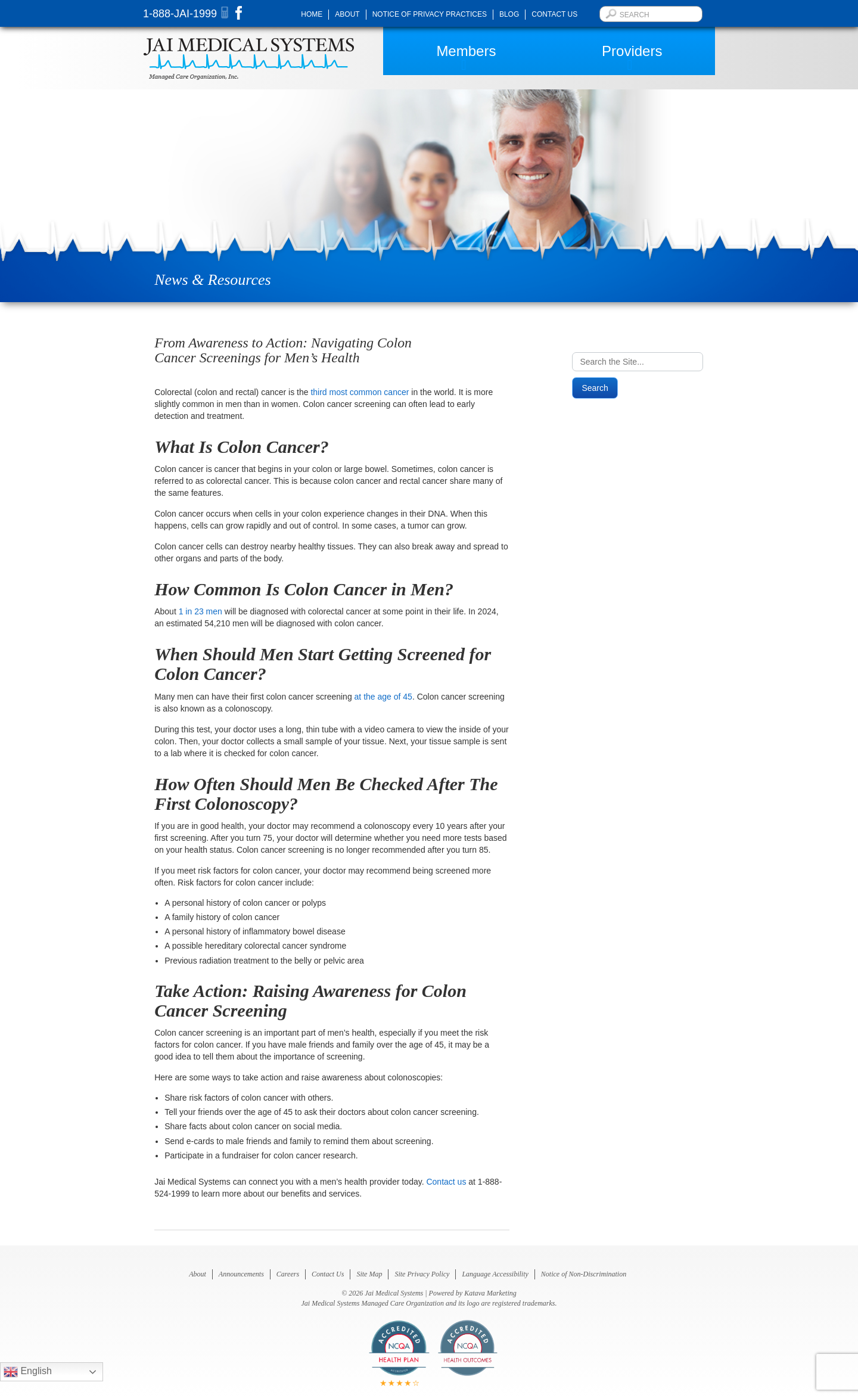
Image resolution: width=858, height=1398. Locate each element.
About (347, 14)
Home (311, 14)
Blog (509, 14)
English (28, 1372)
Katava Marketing (490, 1293)
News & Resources (212, 279)
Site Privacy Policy (421, 1274)
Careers (287, 1274)
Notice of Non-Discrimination (583, 1274)
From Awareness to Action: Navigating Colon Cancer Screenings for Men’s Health (283, 350)
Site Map (369, 1274)
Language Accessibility (495, 1274)
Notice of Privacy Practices (429, 14)
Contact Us (554, 14)
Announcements (241, 1274)
